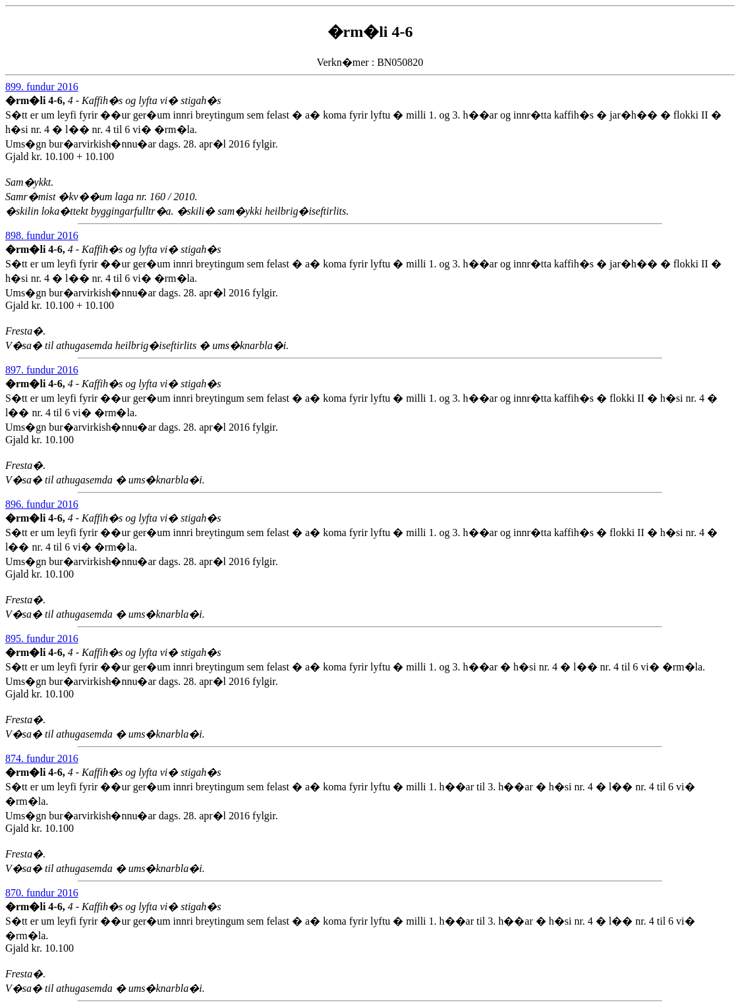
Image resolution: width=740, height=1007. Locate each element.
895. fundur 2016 (41, 638)
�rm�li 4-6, (36, 100)
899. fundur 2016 (41, 86)
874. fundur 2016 (41, 758)
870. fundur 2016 (41, 892)
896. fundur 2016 (41, 504)
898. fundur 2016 (41, 235)
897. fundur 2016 (41, 369)
